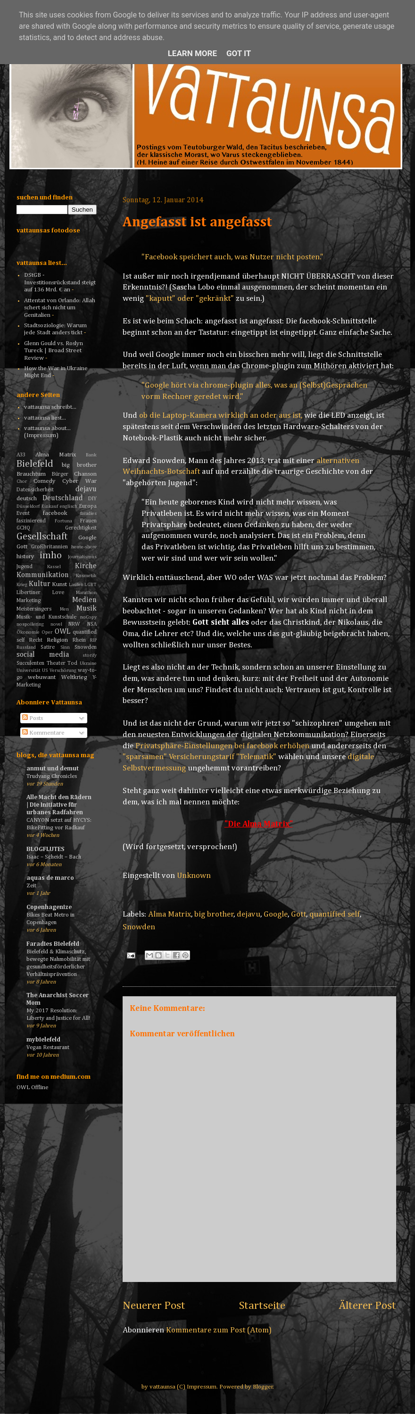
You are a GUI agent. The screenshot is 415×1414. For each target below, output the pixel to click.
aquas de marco (50, 878)
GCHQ (23, 528)
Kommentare (43, 733)
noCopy (88, 617)
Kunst (59, 584)
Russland (26, 647)
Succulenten (30, 663)
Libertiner (29, 592)
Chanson (85, 474)
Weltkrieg (74, 677)
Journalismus (82, 556)
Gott (298, 914)
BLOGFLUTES (45, 849)
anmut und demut (52, 769)
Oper (47, 632)
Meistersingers (34, 609)
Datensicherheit (35, 490)
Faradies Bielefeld (52, 944)
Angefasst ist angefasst (197, 222)
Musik (86, 608)
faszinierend (31, 521)
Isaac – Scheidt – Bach (53, 857)
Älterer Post (367, 1305)
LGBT (90, 584)
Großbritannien (49, 547)
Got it (238, 53)
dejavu (248, 914)
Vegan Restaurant (47, 1047)
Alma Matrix (169, 914)
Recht (35, 640)
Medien (84, 600)
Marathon (86, 592)
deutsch (27, 499)
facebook (55, 513)
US (45, 670)
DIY (92, 499)
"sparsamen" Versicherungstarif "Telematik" (199, 757)
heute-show (84, 547)
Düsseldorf (28, 506)
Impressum (201, 1387)
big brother (214, 914)
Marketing (29, 601)
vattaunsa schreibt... (50, 407)
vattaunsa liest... (45, 418)
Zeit (31, 886)
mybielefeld (43, 1040)
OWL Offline (33, 1087)
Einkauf (50, 506)
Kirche (86, 566)
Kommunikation (43, 575)
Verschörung (63, 670)
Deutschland (62, 498)
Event (23, 513)
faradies (88, 513)
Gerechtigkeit (81, 528)
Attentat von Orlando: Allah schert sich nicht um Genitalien (59, 308)
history (25, 557)
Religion (57, 640)
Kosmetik (86, 575)
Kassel (54, 566)
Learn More (192, 53)
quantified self (334, 914)
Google (276, 914)
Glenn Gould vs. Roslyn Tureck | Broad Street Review (53, 350)
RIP (93, 640)
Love (58, 592)
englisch (68, 506)
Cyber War (79, 481)
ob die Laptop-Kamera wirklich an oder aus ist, (220, 416)
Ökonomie (28, 632)
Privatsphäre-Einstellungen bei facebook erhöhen (222, 746)
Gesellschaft (42, 537)
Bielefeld (35, 464)
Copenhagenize (49, 907)
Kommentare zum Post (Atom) (219, 1330)
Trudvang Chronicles (51, 776)
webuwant (42, 677)
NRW (74, 624)
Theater (56, 663)
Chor (22, 481)
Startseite (262, 1305)
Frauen (88, 521)
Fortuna (63, 521)
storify (90, 655)
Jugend (25, 567)
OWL (62, 631)
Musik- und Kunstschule (46, 617)
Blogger (263, 1387)
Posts (32, 718)
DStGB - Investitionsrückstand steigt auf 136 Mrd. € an (60, 282)
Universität (29, 670)
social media (43, 654)
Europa (88, 506)
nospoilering (30, 624)
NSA (92, 624)
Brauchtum (31, 474)
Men (64, 609)
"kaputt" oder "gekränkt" (190, 299)
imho (51, 556)
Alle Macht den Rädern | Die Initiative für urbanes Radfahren (58, 805)
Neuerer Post (154, 1305)
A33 (21, 455)
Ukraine (88, 663)
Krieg (22, 584)
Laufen (76, 584)
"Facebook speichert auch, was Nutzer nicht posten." (232, 257)
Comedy (44, 481)
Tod (72, 663)
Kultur (39, 583)
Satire (48, 647)
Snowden (139, 927)
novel (56, 624)
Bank (91, 455)
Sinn (65, 647)
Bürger (60, 474)
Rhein (79, 640)
